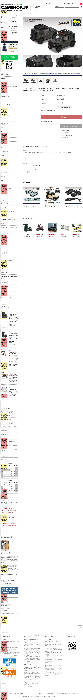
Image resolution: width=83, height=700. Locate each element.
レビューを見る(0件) (65, 130)
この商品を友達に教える (66, 135)
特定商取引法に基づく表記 (47, 121)
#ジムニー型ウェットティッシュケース (32, 165)
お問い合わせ (20, 693)
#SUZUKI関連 (26, 173)
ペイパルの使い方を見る (29, 686)
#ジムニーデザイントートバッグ (30, 169)
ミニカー (29, 13)
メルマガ (37, 635)
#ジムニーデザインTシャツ (29, 167)
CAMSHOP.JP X (4, 582)
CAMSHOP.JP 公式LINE (6, 585)
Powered (54, 696)
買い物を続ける (64, 137)
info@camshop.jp (5, 498)
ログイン (60, 3)
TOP (24, 13)
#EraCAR (25, 163)
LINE (46, 635)
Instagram (43, 635)
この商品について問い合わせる (70, 126)
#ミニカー (25, 161)
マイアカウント (51, 3)
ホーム (6, 693)
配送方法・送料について (52, 693)
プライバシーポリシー (29, 693)
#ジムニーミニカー (27, 160)
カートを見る (77, 3)
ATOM (76, 693)
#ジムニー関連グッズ (28, 171)
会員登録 (68, 3)
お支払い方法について (41, 693)
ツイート (61, 140)
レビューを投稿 (64, 132)
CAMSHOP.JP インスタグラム (7, 583)
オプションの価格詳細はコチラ (48, 110)
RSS (74, 693)
